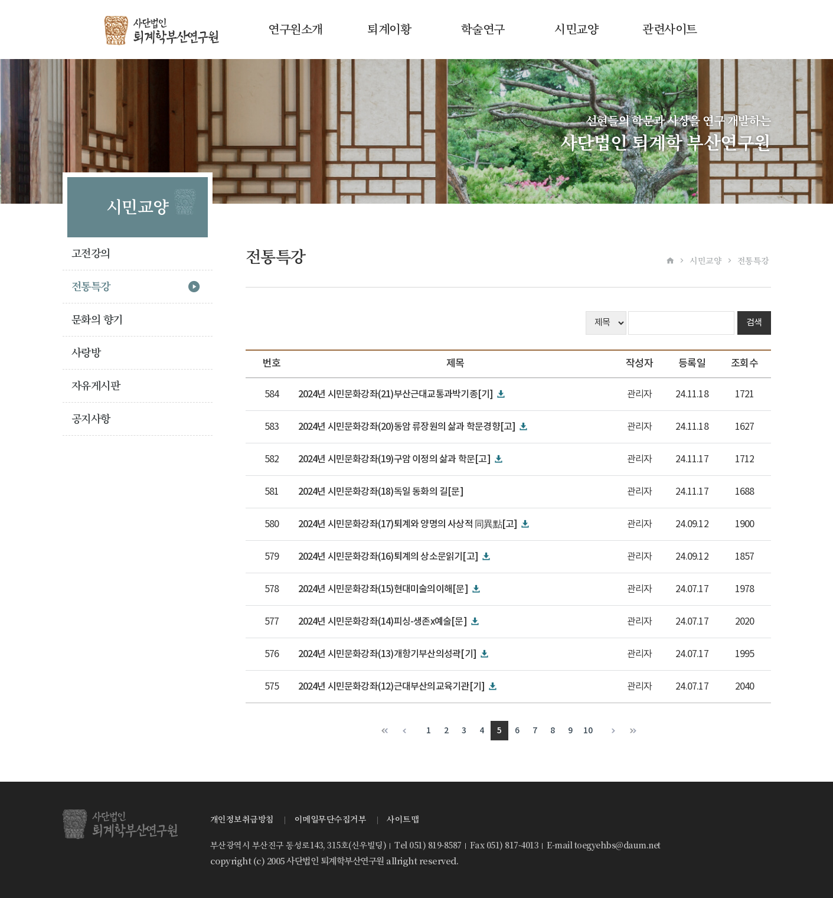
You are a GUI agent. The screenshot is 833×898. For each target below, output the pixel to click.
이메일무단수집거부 (331, 819)
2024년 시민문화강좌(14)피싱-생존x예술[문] (382, 621)
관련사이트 (669, 29)
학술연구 (483, 29)
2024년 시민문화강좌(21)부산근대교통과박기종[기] (396, 394)
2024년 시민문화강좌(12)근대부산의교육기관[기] (391, 686)
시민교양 (576, 29)
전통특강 (90, 286)
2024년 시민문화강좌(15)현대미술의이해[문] (383, 589)
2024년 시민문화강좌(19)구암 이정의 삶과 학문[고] (394, 459)
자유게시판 (95, 386)
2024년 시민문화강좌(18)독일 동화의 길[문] (380, 491)
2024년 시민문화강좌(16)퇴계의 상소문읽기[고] (388, 556)
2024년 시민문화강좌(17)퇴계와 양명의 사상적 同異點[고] (408, 524)
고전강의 (90, 253)
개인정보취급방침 (242, 819)
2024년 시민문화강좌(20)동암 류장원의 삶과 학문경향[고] (407, 427)
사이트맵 (403, 819)
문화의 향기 (97, 319)
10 (587, 731)
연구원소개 (295, 29)
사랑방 (86, 353)
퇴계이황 (389, 29)
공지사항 (90, 419)
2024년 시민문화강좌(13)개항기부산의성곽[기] (387, 654)
